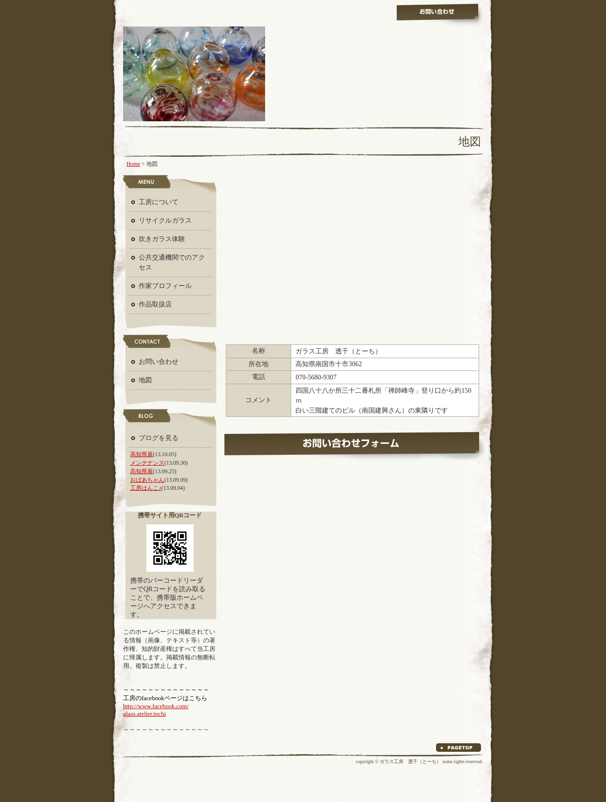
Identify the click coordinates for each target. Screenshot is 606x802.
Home (133, 164)
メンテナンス (147, 463)
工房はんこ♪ (145, 488)
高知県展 (141, 454)
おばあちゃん (147, 480)
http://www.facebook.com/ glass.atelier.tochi (156, 710)
